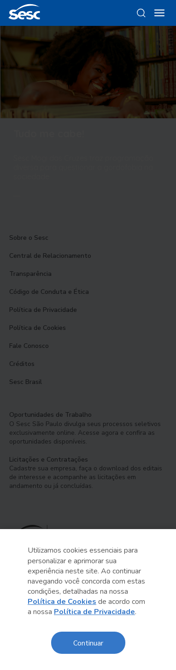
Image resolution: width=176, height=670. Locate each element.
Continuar (88, 642)
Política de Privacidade (94, 612)
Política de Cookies (62, 602)
